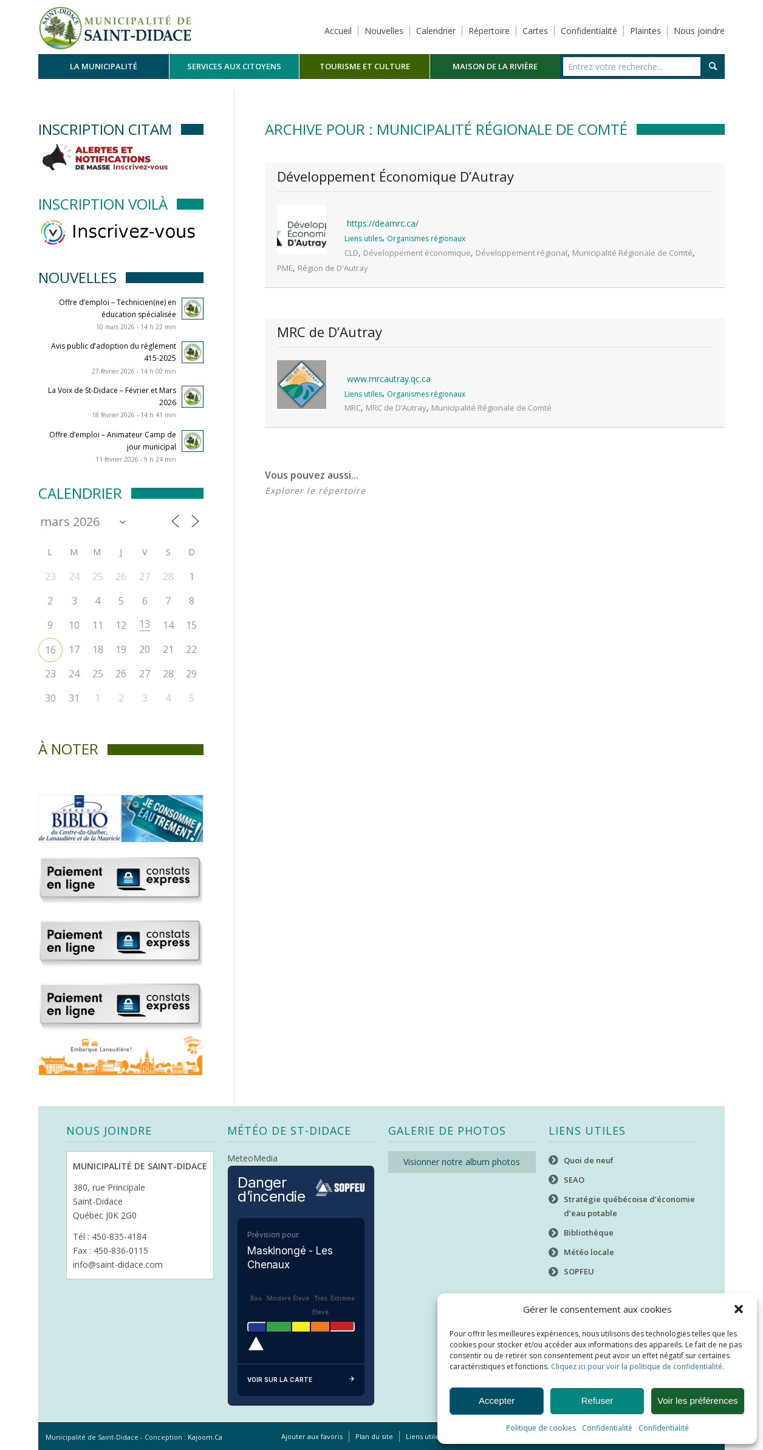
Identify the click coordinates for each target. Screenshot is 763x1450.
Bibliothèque (589, 1232)
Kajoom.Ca (205, 1436)
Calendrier (436, 30)
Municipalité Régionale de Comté (632, 252)
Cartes (535, 30)
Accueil (338, 30)
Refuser (597, 1400)
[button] (739, 1309)
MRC (352, 407)
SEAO (574, 1179)
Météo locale (589, 1252)
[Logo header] (115, 26)
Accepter (497, 1400)
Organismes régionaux (426, 238)
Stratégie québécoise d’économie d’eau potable (629, 1206)
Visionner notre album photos (461, 1162)
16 (50, 650)
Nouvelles (383, 30)
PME (285, 267)
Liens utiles (363, 238)
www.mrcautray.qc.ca (389, 379)
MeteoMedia (252, 1158)
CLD (351, 252)
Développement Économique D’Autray (395, 176)
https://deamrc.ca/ (383, 223)
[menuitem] (103, 66)
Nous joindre (699, 30)
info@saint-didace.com (118, 1264)
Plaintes (645, 30)
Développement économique (417, 252)
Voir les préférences (697, 1400)
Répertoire (489, 30)
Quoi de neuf (589, 1160)
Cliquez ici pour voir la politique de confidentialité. (637, 1366)
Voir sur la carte (301, 1380)
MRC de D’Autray (329, 332)
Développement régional (521, 252)
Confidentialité (607, 1428)
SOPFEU (579, 1271)
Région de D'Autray (333, 267)
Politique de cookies (541, 1428)
